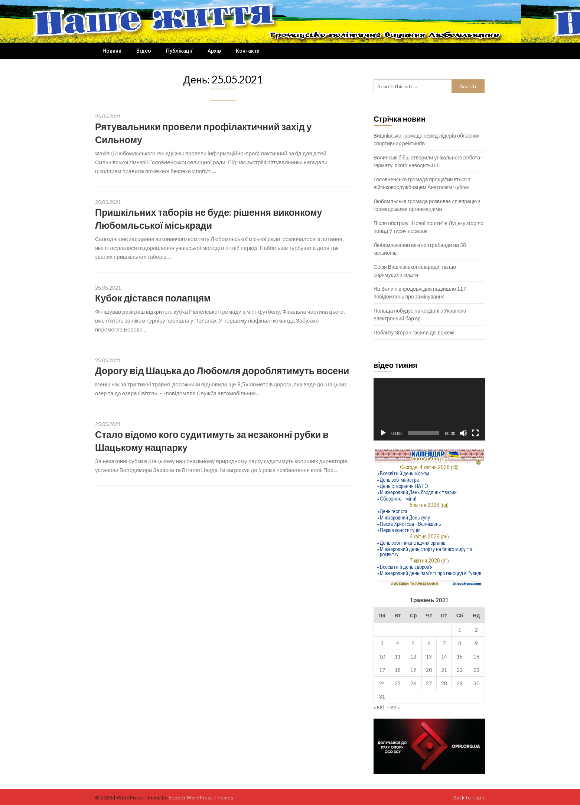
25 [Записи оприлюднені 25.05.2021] (398, 683)
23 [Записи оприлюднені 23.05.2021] (476, 670)
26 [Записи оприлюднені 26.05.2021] (413, 683)
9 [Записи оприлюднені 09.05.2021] (476, 643)
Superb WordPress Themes (201, 797)
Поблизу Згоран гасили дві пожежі (414, 332)
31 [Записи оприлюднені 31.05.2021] (382, 696)
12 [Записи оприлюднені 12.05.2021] (413, 656)
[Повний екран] (475, 433)
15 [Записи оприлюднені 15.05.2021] (460, 656)
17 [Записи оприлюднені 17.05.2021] (382, 670)
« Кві (379, 707)
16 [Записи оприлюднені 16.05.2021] (476, 656)
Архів (214, 51)
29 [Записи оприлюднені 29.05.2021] (460, 683)
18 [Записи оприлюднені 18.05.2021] (398, 670)
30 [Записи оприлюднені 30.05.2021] (476, 683)
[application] (429, 409)
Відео (143, 51)
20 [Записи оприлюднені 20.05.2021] (429, 670)
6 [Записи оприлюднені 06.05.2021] (428, 643)
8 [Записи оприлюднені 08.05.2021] (459, 643)
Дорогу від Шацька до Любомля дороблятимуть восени (222, 370)
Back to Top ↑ (469, 797)
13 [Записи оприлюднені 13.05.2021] (429, 656)
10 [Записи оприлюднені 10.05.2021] (382, 656)
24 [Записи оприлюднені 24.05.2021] (382, 683)
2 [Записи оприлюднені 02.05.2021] (476, 630)
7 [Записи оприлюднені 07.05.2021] (444, 643)
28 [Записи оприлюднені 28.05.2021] (444, 683)
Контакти (248, 51)
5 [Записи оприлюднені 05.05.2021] (413, 643)
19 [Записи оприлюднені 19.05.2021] (413, 670)
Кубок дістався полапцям (153, 297)
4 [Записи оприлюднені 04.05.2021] (397, 643)
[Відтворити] (383, 433)
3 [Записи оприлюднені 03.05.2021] (382, 643)
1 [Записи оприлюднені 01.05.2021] (459, 630)
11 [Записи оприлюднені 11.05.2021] (398, 656)
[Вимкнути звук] (463, 433)
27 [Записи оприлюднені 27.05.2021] (429, 683)
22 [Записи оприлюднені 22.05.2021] (460, 670)
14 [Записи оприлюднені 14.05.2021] (444, 656)
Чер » (393, 707)
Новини (111, 51)
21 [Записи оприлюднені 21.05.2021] (444, 670)
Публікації (179, 51)
